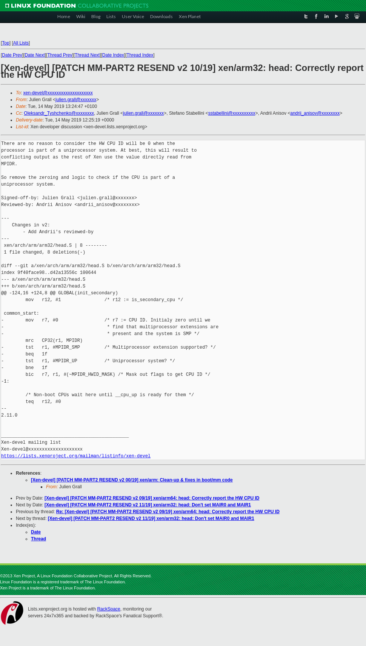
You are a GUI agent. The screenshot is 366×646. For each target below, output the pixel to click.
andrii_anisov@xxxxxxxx (315, 113)
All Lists (21, 43)
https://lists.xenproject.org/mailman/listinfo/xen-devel (76, 456)
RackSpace (108, 609)
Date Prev (12, 55)
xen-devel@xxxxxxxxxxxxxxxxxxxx (58, 92)
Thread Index (140, 55)
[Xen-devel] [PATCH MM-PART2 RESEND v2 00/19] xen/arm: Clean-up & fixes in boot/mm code (132, 480)
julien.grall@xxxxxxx (75, 99)
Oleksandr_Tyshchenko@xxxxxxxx (59, 113)
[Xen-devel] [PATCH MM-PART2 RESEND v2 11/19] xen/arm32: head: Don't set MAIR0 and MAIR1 (148, 505)
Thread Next (87, 55)
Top (5, 43)
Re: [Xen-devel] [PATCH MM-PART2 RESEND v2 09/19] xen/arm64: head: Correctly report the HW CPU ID (168, 511)
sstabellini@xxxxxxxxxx (231, 113)
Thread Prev (59, 55)
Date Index (113, 55)
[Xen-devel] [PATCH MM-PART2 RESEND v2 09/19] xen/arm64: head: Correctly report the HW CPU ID (152, 498)
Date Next (35, 55)
